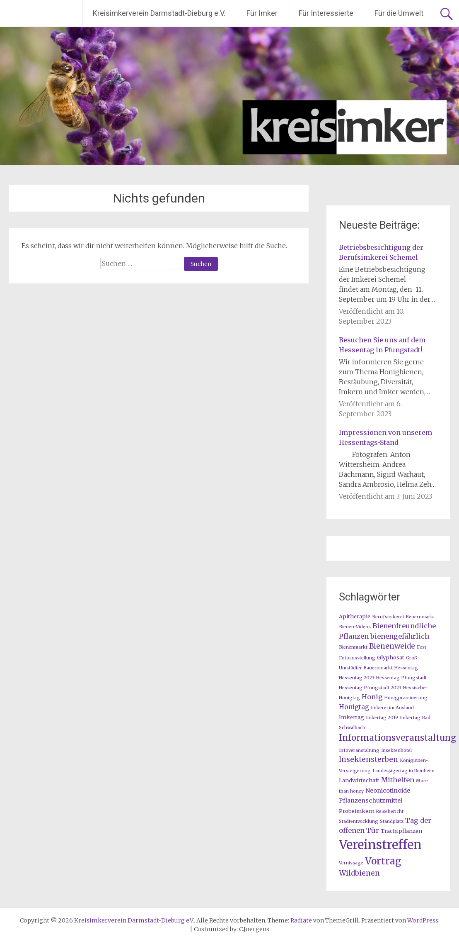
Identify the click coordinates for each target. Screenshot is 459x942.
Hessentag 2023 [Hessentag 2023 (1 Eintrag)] (356, 678)
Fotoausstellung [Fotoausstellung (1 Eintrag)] (357, 658)
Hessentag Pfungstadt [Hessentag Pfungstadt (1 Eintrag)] (401, 678)
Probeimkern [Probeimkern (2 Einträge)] (356, 811)
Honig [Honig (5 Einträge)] (372, 697)
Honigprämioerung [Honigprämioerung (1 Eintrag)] (406, 697)
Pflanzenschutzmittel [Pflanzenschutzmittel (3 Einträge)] (370, 800)
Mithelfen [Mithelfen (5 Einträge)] (397, 780)
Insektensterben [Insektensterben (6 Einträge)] (368, 759)
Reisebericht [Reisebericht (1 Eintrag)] (389, 811)
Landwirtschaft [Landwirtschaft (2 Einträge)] (359, 780)
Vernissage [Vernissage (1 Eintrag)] (351, 863)
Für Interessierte (326, 13)
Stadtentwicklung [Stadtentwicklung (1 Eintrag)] (358, 821)
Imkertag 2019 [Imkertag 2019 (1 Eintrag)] (382, 717)
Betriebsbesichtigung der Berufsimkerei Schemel (381, 252)
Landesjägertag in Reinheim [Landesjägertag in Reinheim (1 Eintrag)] (403, 771)
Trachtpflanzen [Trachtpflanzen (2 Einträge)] (401, 830)
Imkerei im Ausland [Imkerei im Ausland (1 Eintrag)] (392, 707)
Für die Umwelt (398, 13)
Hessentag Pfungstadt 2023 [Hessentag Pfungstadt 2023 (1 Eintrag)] (370, 688)
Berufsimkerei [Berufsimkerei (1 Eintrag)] (388, 617)
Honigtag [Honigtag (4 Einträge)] (354, 707)
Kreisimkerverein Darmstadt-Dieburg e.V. (159, 13)
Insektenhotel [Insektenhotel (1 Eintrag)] (396, 750)
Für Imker (262, 13)
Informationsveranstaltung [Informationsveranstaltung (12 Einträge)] (397, 737)
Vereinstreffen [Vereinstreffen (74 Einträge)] (380, 844)
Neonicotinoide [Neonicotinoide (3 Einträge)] (387, 790)
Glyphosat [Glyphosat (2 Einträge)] (390, 657)
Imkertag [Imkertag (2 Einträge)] (351, 717)
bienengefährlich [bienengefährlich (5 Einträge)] (399, 636)
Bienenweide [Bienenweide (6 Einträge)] (392, 646)
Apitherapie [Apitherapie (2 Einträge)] (354, 616)
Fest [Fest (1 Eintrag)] (421, 647)
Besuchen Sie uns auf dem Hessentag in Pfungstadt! (382, 345)
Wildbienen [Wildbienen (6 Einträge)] (359, 873)
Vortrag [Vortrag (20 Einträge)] (383, 861)
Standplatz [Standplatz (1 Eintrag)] (391, 821)
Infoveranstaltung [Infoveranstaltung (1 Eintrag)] (359, 750)
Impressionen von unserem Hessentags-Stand (385, 437)
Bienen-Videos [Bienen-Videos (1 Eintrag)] (355, 627)
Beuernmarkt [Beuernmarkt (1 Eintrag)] (420, 617)
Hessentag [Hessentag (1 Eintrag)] (406, 668)
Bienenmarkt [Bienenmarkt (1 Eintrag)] (353, 647)
